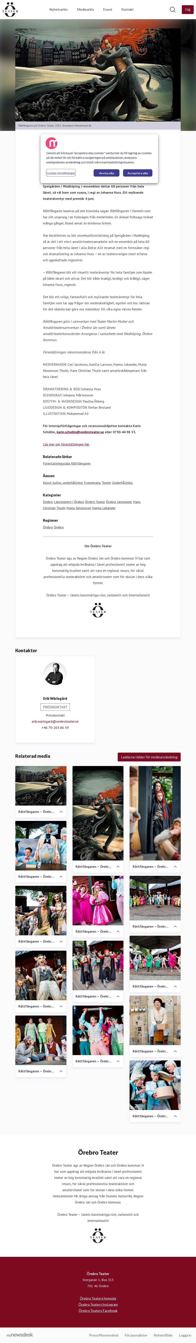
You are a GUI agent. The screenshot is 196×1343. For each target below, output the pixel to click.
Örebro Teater (95, 502)
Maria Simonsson (78, 508)
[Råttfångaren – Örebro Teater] (98, 813)
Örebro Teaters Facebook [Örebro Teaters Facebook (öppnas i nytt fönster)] (98, 1310)
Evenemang (92, 483)
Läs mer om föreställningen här (66, 444)
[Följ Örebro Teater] (188, 9)
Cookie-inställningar (60, 173)
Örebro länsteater (119, 502)
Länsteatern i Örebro (69, 502)
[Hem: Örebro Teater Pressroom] (10, 9)
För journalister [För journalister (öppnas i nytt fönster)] (136, 1335)
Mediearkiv (85, 9)
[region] (99, 158)
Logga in (185, 1335)
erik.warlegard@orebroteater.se (55, 721)
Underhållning (122, 483)
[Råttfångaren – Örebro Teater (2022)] (40, 786)
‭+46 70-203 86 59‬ (55, 728)
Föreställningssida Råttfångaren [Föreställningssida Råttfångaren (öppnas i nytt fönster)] (67, 463)
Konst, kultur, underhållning (63, 483)
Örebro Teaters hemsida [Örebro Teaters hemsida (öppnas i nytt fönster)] (98, 1298)
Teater (106, 483)
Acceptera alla (137, 173)
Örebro (48, 502)
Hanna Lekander (104, 508)
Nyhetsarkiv (58, 9)
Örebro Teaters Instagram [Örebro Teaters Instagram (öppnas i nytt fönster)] (98, 1304)
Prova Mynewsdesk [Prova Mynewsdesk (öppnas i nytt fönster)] (103, 1335)
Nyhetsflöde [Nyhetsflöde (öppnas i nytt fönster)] (163, 1335)
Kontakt (127, 9)
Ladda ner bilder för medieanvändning (149, 757)
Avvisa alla (106, 173)
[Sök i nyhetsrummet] (173, 10)
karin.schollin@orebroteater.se (80, 432)
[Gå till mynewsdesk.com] (20, 1335)
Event (107, 9)
